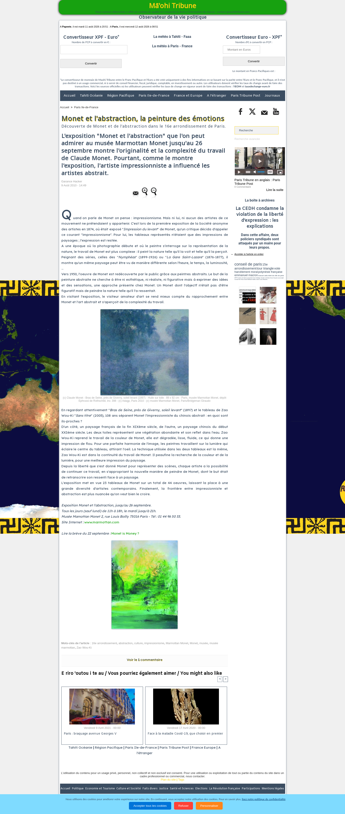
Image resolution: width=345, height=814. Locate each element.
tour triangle (265, 268)
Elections (201, 788)
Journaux (272, 96)
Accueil (70, 96)
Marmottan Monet (177, 643)
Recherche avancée (247, 139)
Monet (194, 643)
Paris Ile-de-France (154, 96)
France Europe (204, 747)
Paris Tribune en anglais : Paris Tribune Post (257, 181)
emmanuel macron (246, 275)
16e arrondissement (104, 643)
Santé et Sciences (182, 788)
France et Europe (188, 96)
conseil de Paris (239, 279)
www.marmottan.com (101, 522)
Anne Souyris (274, 278)
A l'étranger (217, 96)
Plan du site (168, 779)
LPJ (236, 278)
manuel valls (263, 276)
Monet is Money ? (125, 533)
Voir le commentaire (144, 660)
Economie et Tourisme (100, 788)
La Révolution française (225, 788)
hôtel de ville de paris (276, 276)
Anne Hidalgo (256, 278)
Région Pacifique (121, 96)
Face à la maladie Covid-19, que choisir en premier (185, 734)
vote (277, 268)
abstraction (126, 643)
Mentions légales (273, 788)
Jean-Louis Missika (261, 279)
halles (254, 279)
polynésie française (270, 271)
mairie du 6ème (242, 278)
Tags (181, 779)
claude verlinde (265, 278)
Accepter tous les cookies (150, 805)
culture (138, 643)
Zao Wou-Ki (84, 647)
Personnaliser (209, 805)
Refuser (183, 805)
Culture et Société (128, 788)
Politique (78, 788)
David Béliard (248, 279)
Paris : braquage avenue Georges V (90, 734)
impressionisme (154, 643)
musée (203, 643)
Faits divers (150, 788)
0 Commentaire (243, 186)
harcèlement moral (246, 271)
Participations (251, 788)
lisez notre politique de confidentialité (263, 799)
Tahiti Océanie (92, 96)
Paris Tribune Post (246, 96)
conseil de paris (248, 264)
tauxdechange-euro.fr (257, 86)
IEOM (237, 86)
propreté (249, 278)
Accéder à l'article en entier (249, 254)
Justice (164, 788)
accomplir (281, 278)
